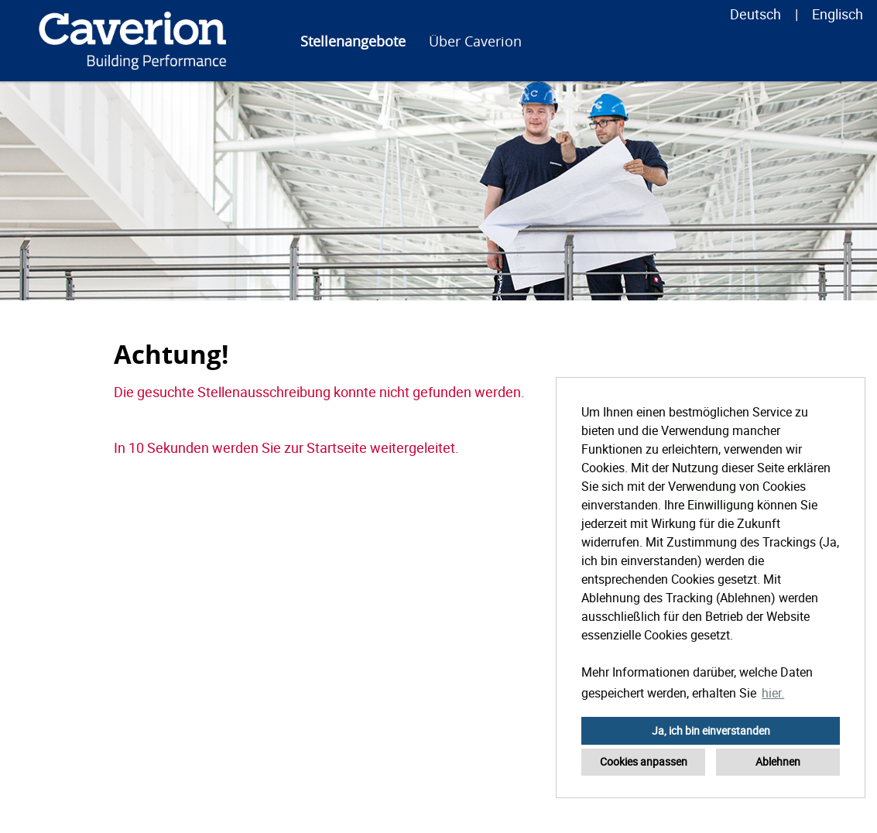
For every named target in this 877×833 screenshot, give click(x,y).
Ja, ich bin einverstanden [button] (711, 730)
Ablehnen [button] (777, 761)
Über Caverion (475, 41)
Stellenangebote (353, 41)
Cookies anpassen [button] (643, 761)
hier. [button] (773, 692)
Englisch (837, 14)
